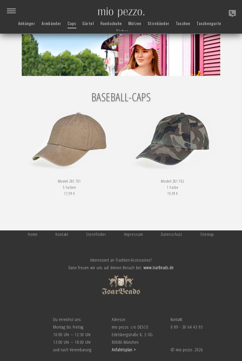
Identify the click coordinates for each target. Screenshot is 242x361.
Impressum (133, 234)
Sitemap (207, 234)
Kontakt (62, 234)
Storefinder (96, 234)
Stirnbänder (159, 23)
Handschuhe (111, 23)
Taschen (183, 23)
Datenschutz (171, 234)
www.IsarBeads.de (158, 267)
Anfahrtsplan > (124, 349)
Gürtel (88, 23)
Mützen (135, 23)
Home (33, 234)
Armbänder (51, 23)
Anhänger (26, 23)
